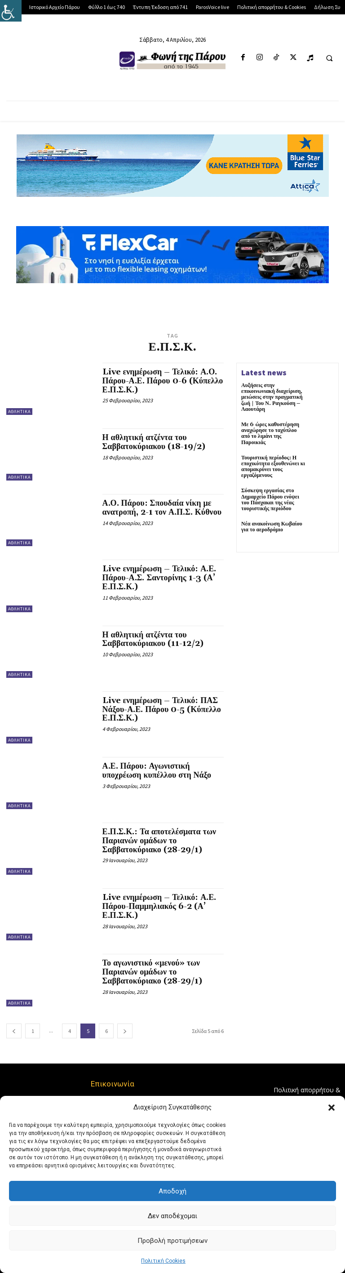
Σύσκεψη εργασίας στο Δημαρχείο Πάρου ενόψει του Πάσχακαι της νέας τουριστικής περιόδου (270, 499)
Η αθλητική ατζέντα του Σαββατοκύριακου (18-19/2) (154, 442)
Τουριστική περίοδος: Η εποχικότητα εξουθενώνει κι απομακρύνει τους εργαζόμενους (273, 466)
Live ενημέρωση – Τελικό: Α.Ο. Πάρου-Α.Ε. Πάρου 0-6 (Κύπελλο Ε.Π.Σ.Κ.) (162, 381)
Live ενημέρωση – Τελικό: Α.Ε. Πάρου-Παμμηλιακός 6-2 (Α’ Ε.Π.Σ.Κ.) (159, 906)
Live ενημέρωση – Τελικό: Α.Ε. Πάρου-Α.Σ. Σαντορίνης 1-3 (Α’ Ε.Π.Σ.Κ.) (159, 578)
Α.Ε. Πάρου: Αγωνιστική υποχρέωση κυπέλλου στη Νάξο (156, 770)
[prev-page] (14, 1031)
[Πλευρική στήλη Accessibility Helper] (11, 11)
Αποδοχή (172, 1191)
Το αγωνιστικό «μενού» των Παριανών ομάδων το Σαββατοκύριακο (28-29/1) (152, 972)
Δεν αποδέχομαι (172, 1216)
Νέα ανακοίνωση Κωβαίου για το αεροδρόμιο (271, 527)
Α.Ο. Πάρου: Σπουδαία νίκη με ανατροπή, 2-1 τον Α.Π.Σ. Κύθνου (161, 507)
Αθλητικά (19, 411)
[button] (331, 1107)
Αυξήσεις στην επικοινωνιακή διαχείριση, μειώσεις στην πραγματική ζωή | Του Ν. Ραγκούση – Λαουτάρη (272, 397)
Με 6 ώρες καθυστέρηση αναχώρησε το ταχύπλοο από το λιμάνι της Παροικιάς (270, 433)
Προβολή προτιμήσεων (172, 1241)
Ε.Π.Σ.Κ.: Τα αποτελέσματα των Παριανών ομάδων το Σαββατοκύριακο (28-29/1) (159, 841)
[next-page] (125, 1031)
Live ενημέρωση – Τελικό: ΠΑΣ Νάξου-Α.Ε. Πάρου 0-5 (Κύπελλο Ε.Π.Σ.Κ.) (161, 709)
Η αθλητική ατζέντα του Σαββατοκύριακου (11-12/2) (153, 639)
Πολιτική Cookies (163, 1261)
